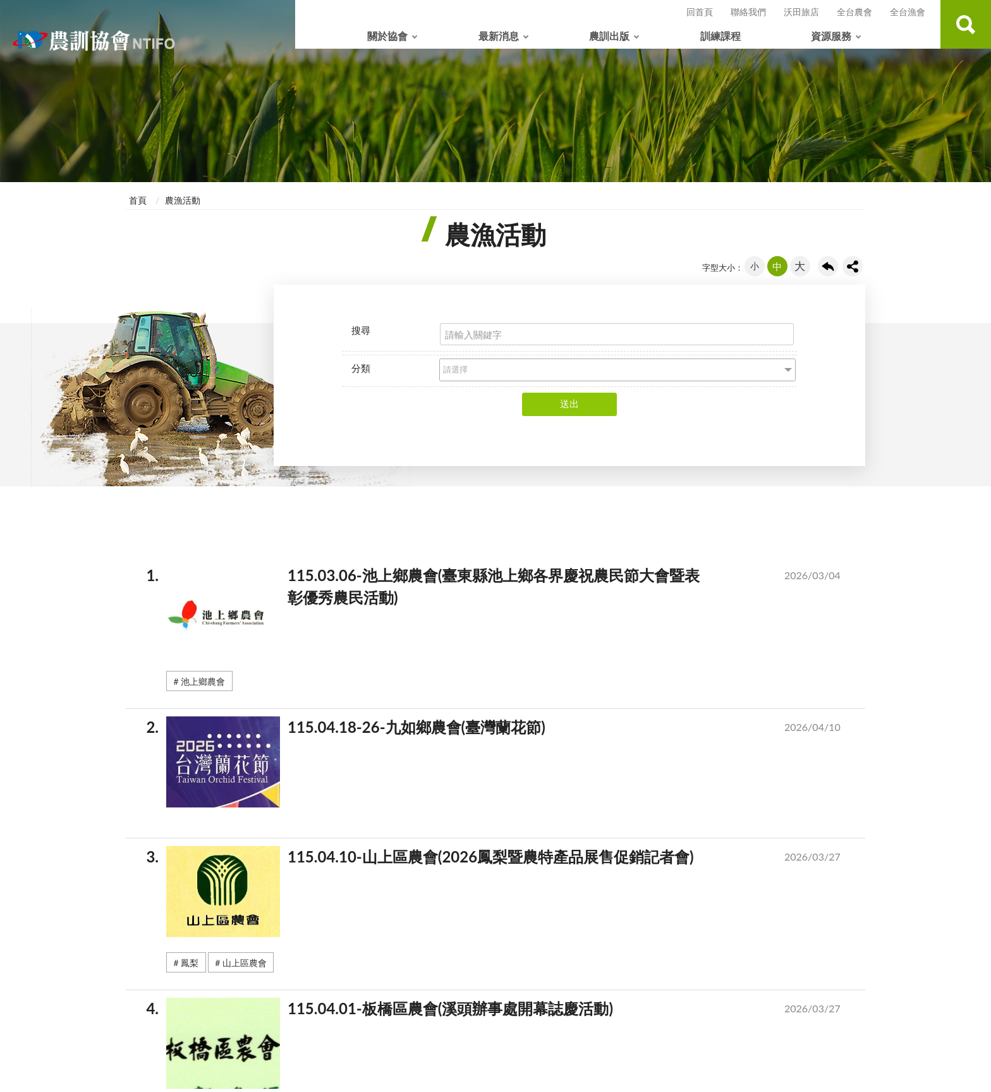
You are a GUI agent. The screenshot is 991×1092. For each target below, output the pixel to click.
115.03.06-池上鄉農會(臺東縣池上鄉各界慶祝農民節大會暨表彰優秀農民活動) (510, 589)
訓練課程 (720, 36)
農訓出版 (609, 36)
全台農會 (854, 11)
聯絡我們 (748, 11)
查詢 (965, 24)
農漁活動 (182, 200)
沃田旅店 (801, 11)
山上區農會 (244, 962)
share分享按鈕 (852, 266)
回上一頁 (828, 266)
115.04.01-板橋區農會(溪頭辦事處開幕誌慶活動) (510, 1011)
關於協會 (387, 36)
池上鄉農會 (203, 681)
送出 (569, 403)
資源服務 (831, 36)
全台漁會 (907, 11)
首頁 (138, 200)
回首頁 (699, 11)
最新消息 (498, 36)
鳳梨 (189, 962)
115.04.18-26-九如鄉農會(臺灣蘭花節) (510, 729)
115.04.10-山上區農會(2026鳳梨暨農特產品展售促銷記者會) (510, 859)
